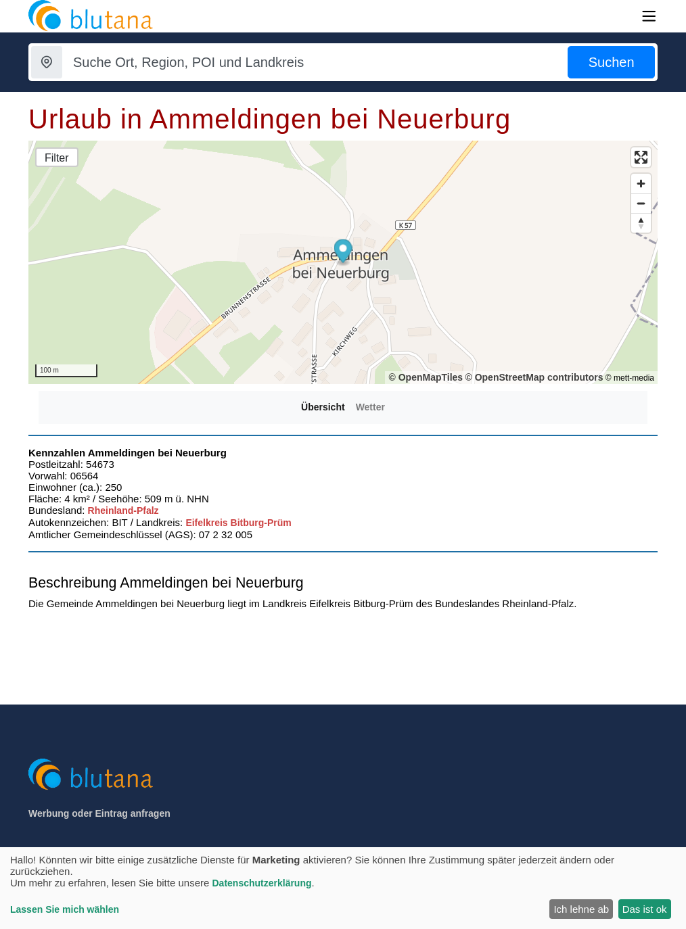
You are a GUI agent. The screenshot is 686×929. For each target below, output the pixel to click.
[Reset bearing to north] (641, 223)
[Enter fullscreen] (641, 157)
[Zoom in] (641, 183)
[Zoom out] (641, 203)
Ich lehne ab (581, 909)
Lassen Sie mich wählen (64, 909)
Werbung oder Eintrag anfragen (99, 813)
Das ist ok (644, 909)
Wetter (370, 407)
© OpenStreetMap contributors (534, 377)
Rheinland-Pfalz (123, 510)
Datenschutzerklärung (261, 883)
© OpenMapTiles (425, 377)
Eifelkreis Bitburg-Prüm (238, 522)
